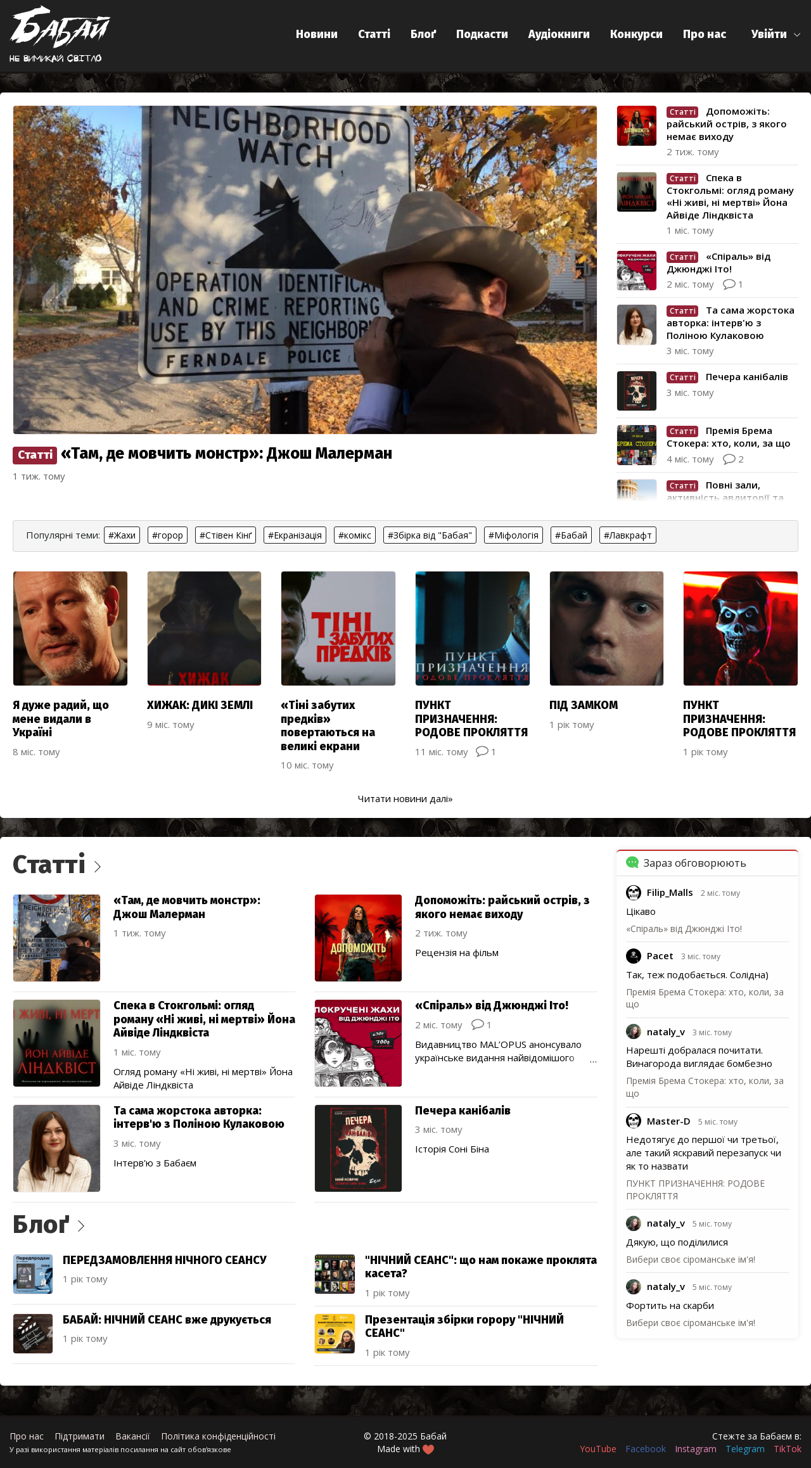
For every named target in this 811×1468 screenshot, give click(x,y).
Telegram (745, 1449)
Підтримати (79, 1436)
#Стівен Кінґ (226, 535)
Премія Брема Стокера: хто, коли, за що (705, 998)
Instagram (696, 1449)
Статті (374, 34)
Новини (317, 34)
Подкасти (482, 34)
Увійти (769, 34)
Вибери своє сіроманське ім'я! (690, 1259)
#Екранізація (295, 535)
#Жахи (122, 535)
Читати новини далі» (405, 798)
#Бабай (571, 535)
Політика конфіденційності (218, 1436)
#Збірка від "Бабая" (430, 535)
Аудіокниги (559, 34)
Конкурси (636, 34)
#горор (167, 535)
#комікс (354, 535)
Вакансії (132, 1436)
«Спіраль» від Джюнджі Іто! (684, 928)
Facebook (645, 1449)
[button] (776, 35)
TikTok (787, 1449)
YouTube (598, 1449)
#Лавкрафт (628, 535)
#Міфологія (514, 535)
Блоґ (423, 34)
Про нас (704, 34)
